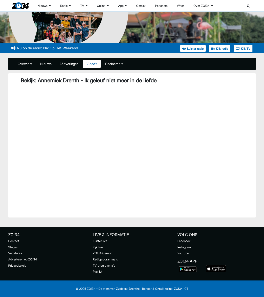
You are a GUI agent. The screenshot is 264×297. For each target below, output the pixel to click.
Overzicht (25, 64)
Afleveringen (69, 64)
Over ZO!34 (201, 5)
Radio (64, 5)
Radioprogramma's (105, 259)
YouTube (183, 253)
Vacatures (15, 253)
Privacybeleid (17, 265)
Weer (180, 5)
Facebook (184, 241)
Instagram (184, 247)
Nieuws (43, 5)
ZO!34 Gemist (102, 253)
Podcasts (161, 5)
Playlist (97, 271)
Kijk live (98, 247)
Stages (13, 247)
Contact (13, 241)
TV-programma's (104, 265)
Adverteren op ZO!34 (22, 259)
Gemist (141, 5)
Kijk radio (219, 48)
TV (82, 5)
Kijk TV (243, 48)
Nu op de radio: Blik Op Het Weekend (44, 48)
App (121, 5)
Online (101, 5)
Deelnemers (114, 64)
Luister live (100, 241)
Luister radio (193, 48)
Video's (91, 64)
